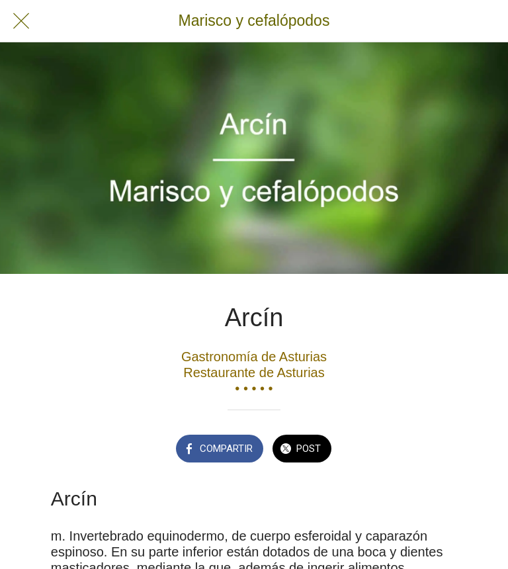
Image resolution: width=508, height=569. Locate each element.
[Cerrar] (21, 21)
